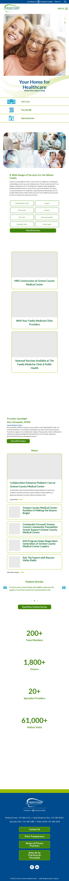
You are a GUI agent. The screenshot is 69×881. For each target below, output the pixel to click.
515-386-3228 (54, 822)
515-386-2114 (24, 818)
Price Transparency (34, 836)
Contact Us (34, 829)
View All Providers (18, 441)
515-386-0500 (57, 818)
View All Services (33, 230)
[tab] (31, 600)
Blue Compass (54, 878)
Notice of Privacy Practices (34, 844)
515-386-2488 (28, 822)
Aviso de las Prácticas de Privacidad (34, 855)
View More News (15, 572)
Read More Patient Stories (34, 607)
